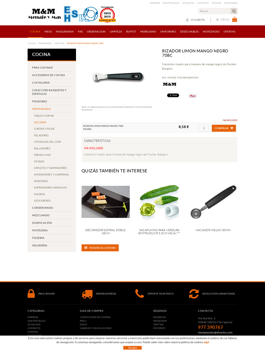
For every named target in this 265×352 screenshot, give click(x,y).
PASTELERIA (40, 230)
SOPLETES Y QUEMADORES (50, 168)
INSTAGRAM (160, 321)
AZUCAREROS (42, 200)
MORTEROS (41, 181)
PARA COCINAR (42, 67)
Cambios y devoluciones (95, 328)
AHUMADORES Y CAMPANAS (51, 174)
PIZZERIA (38, 237)
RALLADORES (42, 148)
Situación (188, 3)
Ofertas (216, 3)
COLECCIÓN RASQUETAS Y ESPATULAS (49, 92)
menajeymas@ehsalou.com (215, 332)
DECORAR (59, 43)
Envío (83, 324)
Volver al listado (100, 247)
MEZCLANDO (41, 215)
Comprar (224, 128)
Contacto (203, 3)
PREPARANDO (45, 43)
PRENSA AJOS (42, 155)
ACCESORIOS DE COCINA (48, 75)
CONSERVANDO (42, 207)
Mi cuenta (195, 19)
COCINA (32, 43)
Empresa (155, 3)
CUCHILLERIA (41, 82)
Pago (83, 321)
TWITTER (158, 324)
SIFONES (39, 161)
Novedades (230, 3)
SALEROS (39, 194)
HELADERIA (39, 245)
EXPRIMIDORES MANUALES (50, 187)
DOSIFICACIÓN (42, 222)
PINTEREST (159, 328)
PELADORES (41, 135)
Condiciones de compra (95, 317)
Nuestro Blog (171, 3)
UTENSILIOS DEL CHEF (47, 142)
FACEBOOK (159, 317)
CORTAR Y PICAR (44, 128)
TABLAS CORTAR (44, 115)
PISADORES (39, 101)
